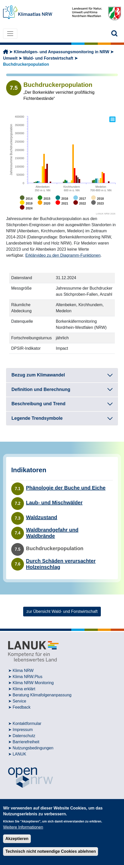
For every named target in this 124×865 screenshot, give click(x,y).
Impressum (22, 729)
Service (19, 701)
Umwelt (10, 58)
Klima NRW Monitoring (33, 683)
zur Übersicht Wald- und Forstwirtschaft (62, 611)
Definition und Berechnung (40, 389)
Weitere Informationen (23, 827)
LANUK (19, 754)
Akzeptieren (17, 838)
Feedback (21, 707)
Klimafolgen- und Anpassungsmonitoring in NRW (61, 52)
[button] (114, 33)
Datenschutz (23, 736)
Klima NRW (22, 670)
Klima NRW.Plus (27, 676)
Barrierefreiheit (25, 742)
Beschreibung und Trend (38, 403)
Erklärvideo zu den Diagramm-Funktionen (63, 255)
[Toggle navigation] (10, 34)
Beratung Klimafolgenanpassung (41, 695)
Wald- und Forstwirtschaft (48, 58)
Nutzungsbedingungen (32, 748)
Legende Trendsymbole (37, 418)
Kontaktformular (26, 723)
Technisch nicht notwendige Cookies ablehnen (50, 851)
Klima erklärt (23, 689)
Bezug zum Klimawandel (38, 374)
